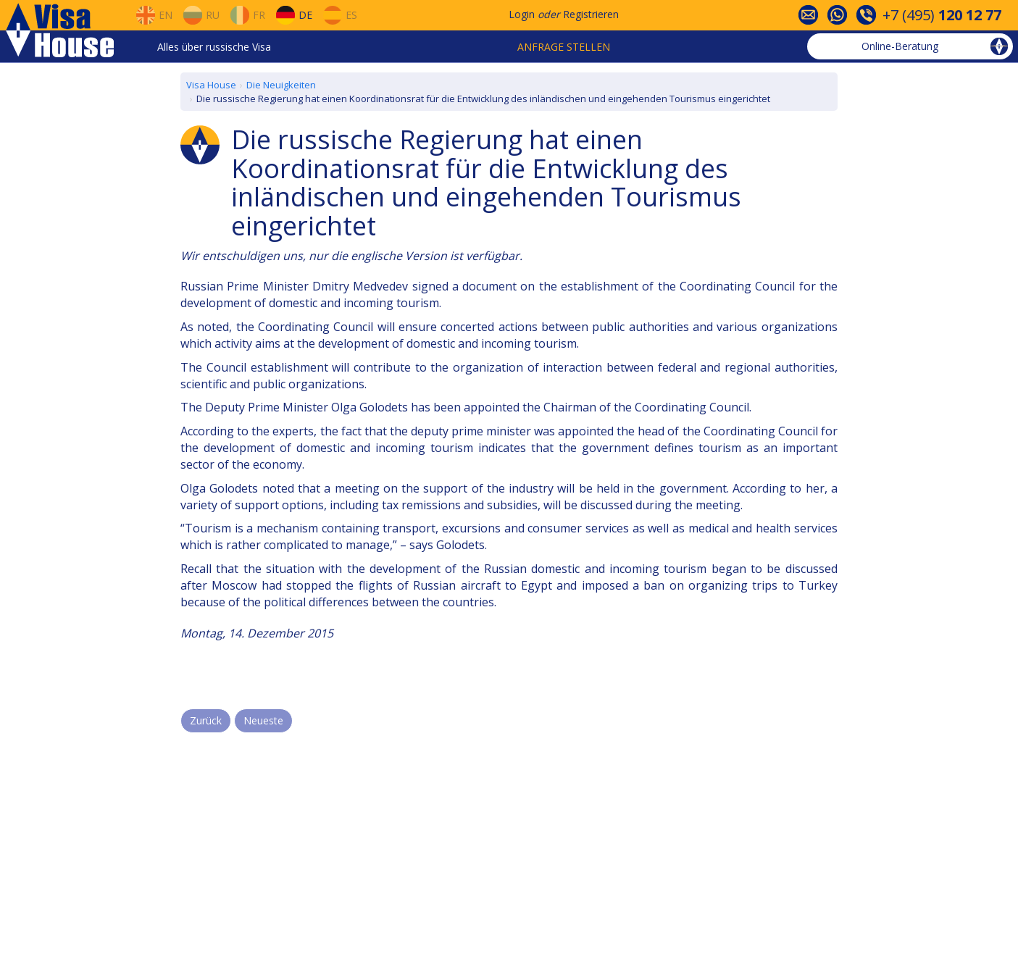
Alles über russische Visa (214, 47)
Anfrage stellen (563, 47)
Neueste (263, 720)
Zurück (206, 720)
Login (522, 14)
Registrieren (591, 14)
